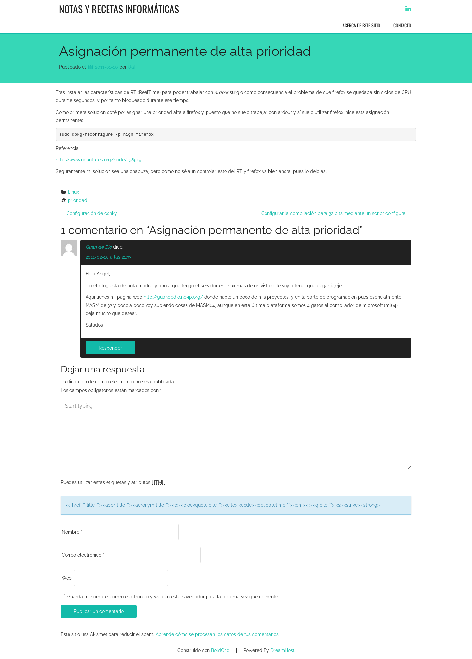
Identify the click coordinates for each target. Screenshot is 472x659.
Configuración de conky (89, 213)
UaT (132, 67)
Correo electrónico (83, 555)
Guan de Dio (99, 247)
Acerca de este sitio (361, 25)
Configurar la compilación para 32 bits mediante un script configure (336, 213)
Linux (73, 192)
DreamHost (282, 650)
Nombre (72, 532)
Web (67, 578)
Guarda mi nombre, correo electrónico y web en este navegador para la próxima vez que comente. (173, 596)
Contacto (402, 25)
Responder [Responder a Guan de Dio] (110, 348)
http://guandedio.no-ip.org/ (173, 297)
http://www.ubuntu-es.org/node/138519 (98, 159)
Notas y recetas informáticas (119, 8)
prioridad (77, 200)
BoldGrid (220, 650)
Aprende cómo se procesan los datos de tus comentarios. (218, 634)
